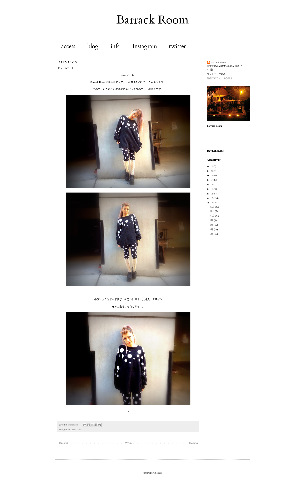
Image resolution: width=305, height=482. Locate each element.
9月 (212, 220)
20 (212, 171)
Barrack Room (153, 20)
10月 (212, 215)
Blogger (158, 473)
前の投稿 (193, 442)
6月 (212, 234)
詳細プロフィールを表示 (220, 78)
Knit (68, 429)
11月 (212, 211)
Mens (79, 429)
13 (212, 198)
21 (212, 166)
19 (212, 175)
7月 (212, 229)
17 (212, 180)
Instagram (144, 46)
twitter (177, 46)
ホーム (128, 442)
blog (92, 46)
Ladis (73, 429)
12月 (212, 206)
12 (212, 202)
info (115, 46)
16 (212, 184)
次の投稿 (63, 442)
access (68, 46)
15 (212, 189)
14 (212, 193)
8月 (212, 224)
